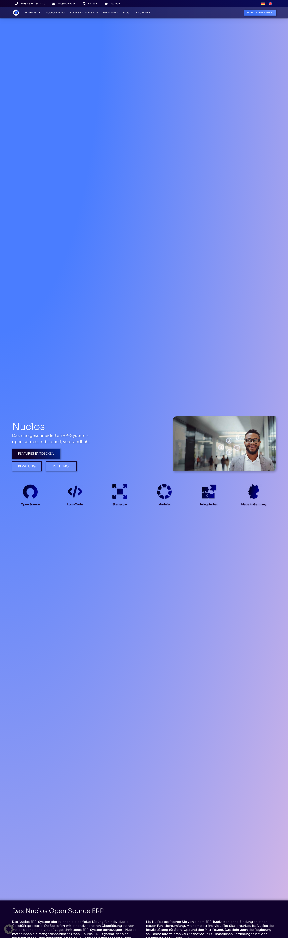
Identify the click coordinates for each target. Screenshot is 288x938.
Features (33, 12)
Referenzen (110, 12)
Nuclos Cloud (55, 12)
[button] (9, 929)
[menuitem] (263, 3)
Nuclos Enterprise (84, 12)
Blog (126, 12)
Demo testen (142, 12)
